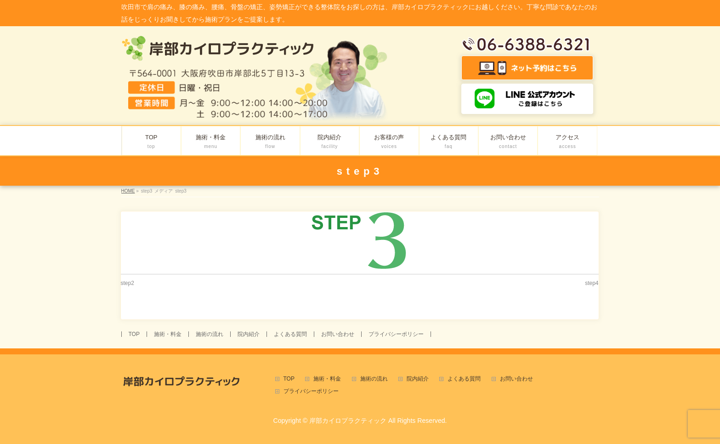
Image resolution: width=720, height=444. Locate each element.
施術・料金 (167, 334)
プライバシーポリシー (396, 334)
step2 (127, 283)
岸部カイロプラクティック (347, 420)
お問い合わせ (337, 334)
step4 (591, 283)
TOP (134, 334)
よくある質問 (290, 334)
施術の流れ (209, 334)
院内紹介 (249, 334)
